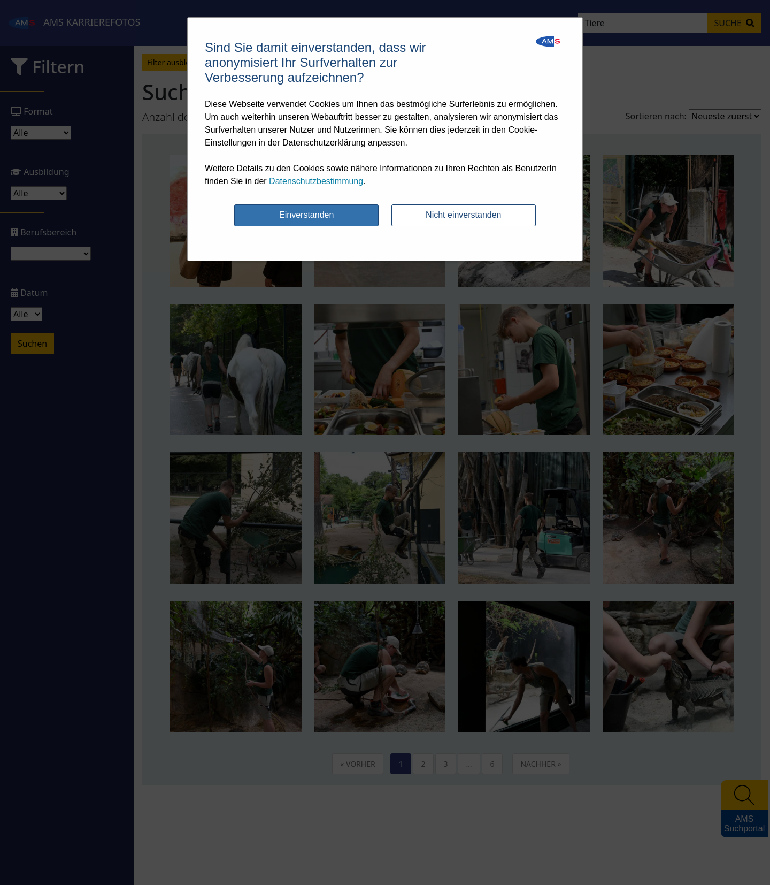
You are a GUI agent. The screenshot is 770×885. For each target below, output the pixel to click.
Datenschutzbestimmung (316, 181)
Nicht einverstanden (463, 214)
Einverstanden (306, 214)
